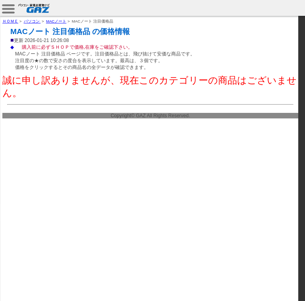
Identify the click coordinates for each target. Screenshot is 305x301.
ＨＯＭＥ (10, 21)
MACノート (56, 21)
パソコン (32, 21)
